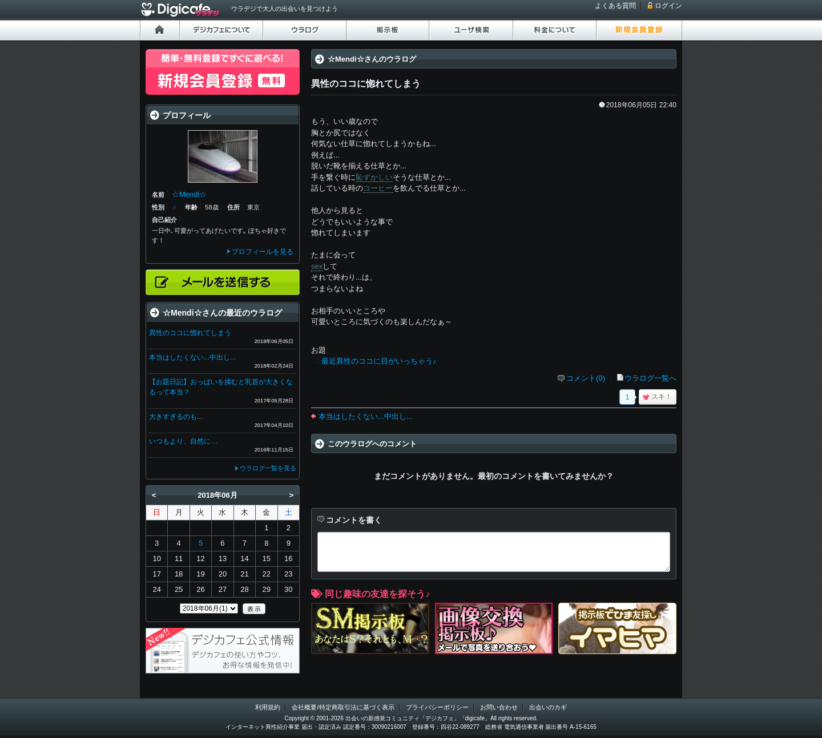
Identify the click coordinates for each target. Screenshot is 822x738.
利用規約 (267, 707)
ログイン (668, 6)
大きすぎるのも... (176, 417)
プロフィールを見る (262, 252)
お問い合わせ (499, 707)
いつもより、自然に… (183, 441)
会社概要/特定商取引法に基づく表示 (343, 707)
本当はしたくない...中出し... (366, 416)
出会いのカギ (548, 707)
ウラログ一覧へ (650, 378)
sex (317, 266)
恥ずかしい (374, 177)
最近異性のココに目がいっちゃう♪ (379, 361)
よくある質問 (615, 6)
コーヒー (378, 188)
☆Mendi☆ (189, 194)
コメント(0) (585, 378)
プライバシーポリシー (437, 707)
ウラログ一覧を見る (268, 468)
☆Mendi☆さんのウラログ (372, 59)
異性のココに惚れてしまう (190, 333)
